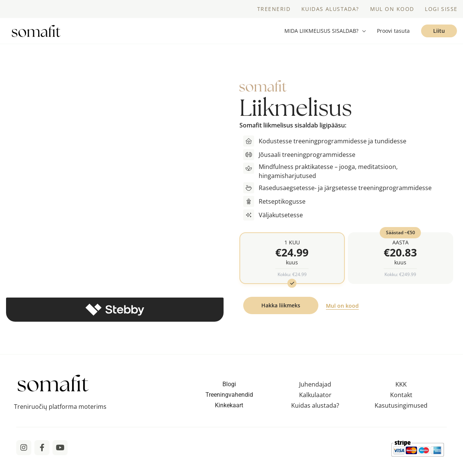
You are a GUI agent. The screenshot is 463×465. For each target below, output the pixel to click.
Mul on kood (342, 309)
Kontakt (401, 398)
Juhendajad (315, 388)
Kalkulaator (315, 398)
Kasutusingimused (401, 409)
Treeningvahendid (229, 398)
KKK (401, 388)
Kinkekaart (229, 409)
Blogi (229, 387)
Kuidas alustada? (315, 409)
